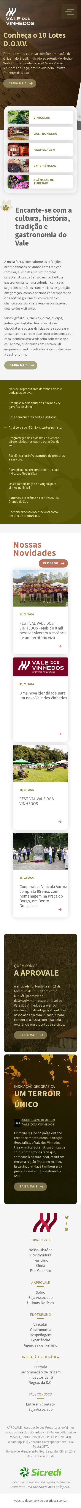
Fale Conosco (40, 1270)
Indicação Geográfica (40, 1357)
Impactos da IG (40, 1377)
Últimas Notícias (40, 1302)
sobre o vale (40, 1240)
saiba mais (18, 83)
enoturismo (40, 1314)
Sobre (40, 1292)
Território (40, 1260)
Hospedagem (40, 1334)
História (40, 1366)
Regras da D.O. (40, 1382)
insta (66, 1229)
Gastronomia (40, 1329)
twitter (67, 1217)
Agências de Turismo (40, 1345)
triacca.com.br (58, 1500)
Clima (40, 1265)
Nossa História (40, 1249)
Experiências (41, 1339)
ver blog (50, 563)
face (66, 1223)
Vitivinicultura (40, 1255)
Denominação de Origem (40, 1372)
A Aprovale (40, 1282)
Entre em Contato (40, 1404)
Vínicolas (40, 1324)
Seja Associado (41, 1297)
